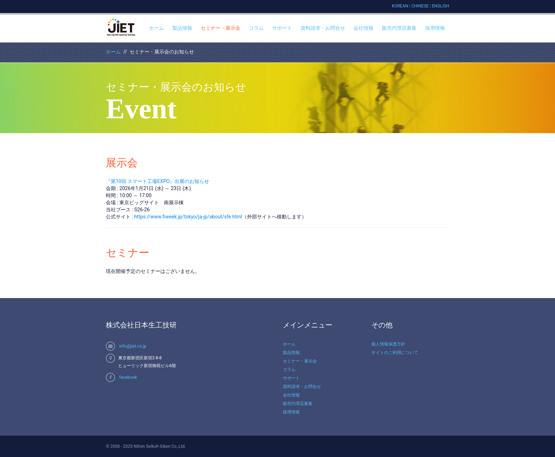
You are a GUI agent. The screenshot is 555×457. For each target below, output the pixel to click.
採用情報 (435, 28)
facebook (128, 377)
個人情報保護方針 (388, 344)
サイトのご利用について (394, 352)
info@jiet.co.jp (132, 346)
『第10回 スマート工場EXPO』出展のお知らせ (157, 181)
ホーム (156, 28)
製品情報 (182, 28)
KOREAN (400, 6)
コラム (256, 28)
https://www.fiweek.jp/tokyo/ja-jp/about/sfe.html (188, 216)
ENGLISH (440, 6)
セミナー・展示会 (220, 28)
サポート (282, 28)
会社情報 (363, 28)
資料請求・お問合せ (323, 28)
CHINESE (420, 6)
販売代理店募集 (399, 28)
